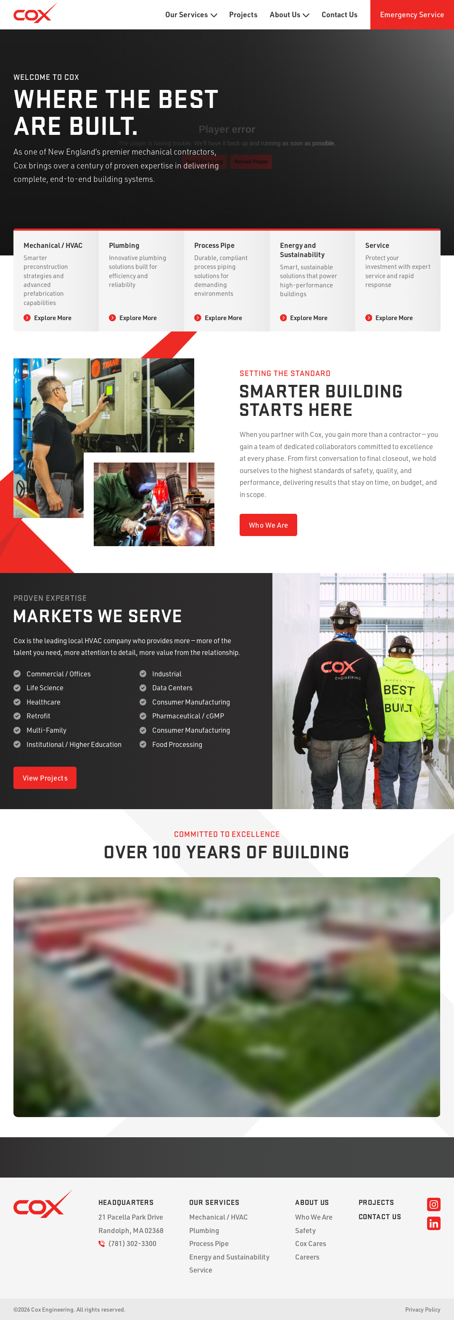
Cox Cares (310, 1243)
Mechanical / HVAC (218, 1216)
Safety (305, 1230)
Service (200, 1269)
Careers (307, 1256)
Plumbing (204, 1230)
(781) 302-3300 (127, 1243)
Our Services (191, 14)
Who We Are (268, 525)
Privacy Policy (423, 1309)
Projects (243, 14)
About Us (289, 14)
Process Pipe (209, 1243)
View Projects (45, 777)
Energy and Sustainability (229, 1256)
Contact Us (340, 14)
